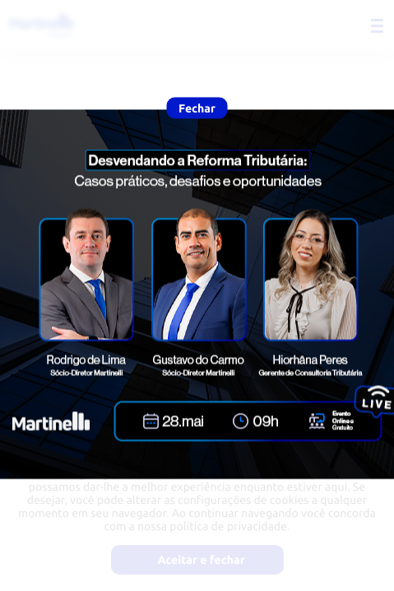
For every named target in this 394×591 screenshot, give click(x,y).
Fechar (197, 108)
